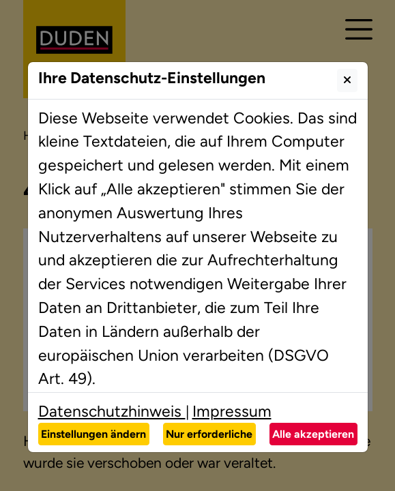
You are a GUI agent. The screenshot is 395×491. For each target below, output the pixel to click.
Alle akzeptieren (313, 434)
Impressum (232, 411)
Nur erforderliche (209, 434)
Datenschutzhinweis (112, 411)
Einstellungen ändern (93, 434)
